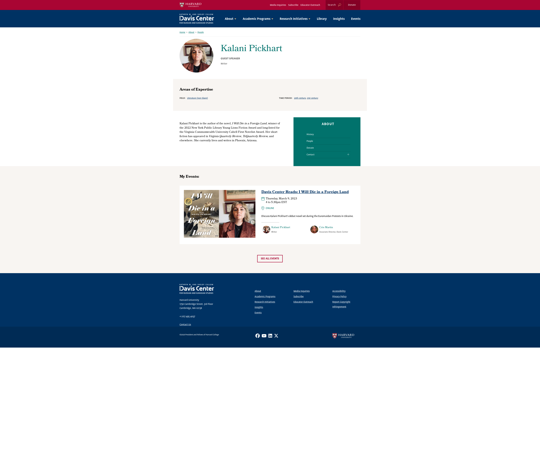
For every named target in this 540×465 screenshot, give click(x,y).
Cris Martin (326, 227)
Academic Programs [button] (256, 19)
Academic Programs (265, 296)
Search (332, 5)
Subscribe (293, 5)
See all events (270, 258)
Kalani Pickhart (280, 227)
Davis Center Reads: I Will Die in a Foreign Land (305, 192)
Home (182, 32)
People (201, 32)
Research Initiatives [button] (294, 19)
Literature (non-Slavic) (197, 98)
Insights (339, 19)
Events (355, 19)
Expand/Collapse (347, 154)
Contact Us (185, 324)
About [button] (229, 19)
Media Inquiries (278, 5)
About (191, 32)
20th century (300, 98)
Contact (310, 154)
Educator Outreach (310, 5)
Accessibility (339, 291)
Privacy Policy (339, 296)
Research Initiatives (265, 302)
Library (322, 19)
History (310, 134)
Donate (352, 5)
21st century (312, 98)
